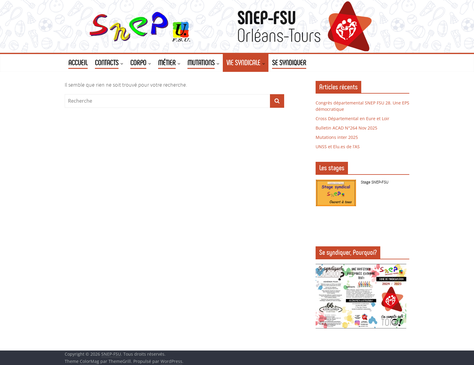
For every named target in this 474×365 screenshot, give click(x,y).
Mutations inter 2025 (337, 137)
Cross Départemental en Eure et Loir (352, 118)
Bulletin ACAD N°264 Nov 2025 (346, 128)
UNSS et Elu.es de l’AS (338, 146)
